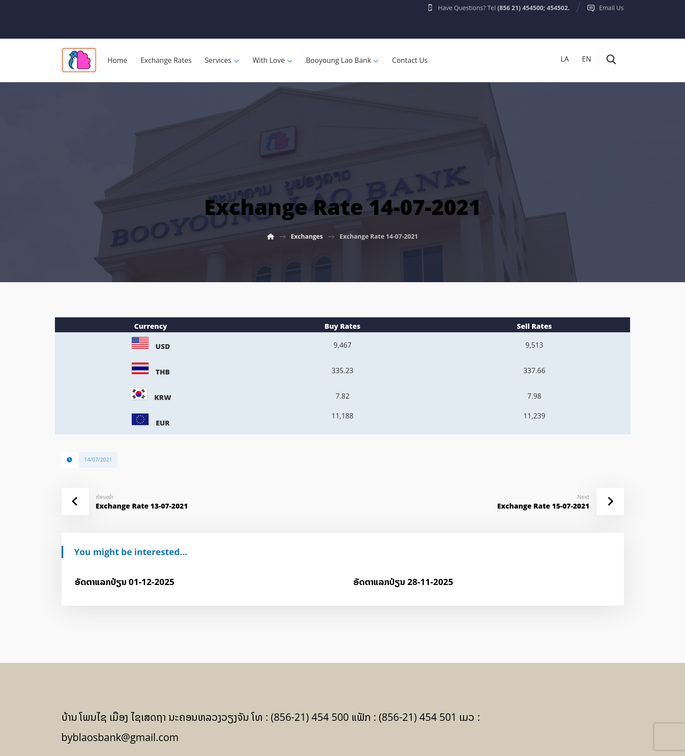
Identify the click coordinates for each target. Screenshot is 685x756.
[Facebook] (79, 17)
